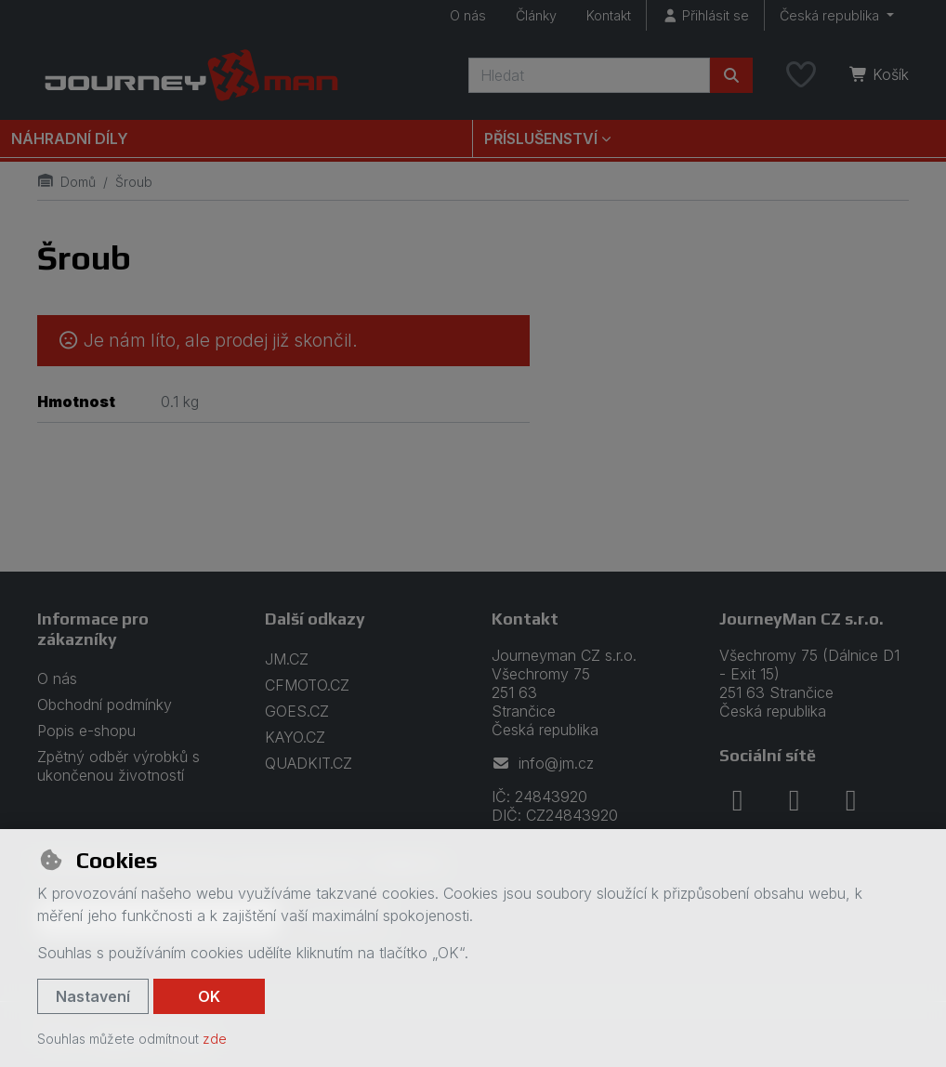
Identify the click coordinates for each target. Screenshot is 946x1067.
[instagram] (794, 800)
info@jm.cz (543, 763)
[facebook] (737, 800)
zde (215, 1039)
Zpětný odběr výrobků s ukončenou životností (118, 765)
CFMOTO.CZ (307, 685)
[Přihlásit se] (705, 15)
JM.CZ (287, 659)
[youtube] (851, 800)
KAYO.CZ (295, 737)
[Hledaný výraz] (589, 75)
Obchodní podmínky (104, 704)
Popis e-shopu (86, 730)
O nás (468, 15)
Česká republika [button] (831, 15)
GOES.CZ (297, 711)
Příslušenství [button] (541, 138)
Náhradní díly (69, 138)
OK (209, 996)
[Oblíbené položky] (801, 75)
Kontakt (608, 15)
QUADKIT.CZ (308, 763)
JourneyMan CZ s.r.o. (801, 618)
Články (536, 15)
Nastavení (93, 996)
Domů (66, 182)
